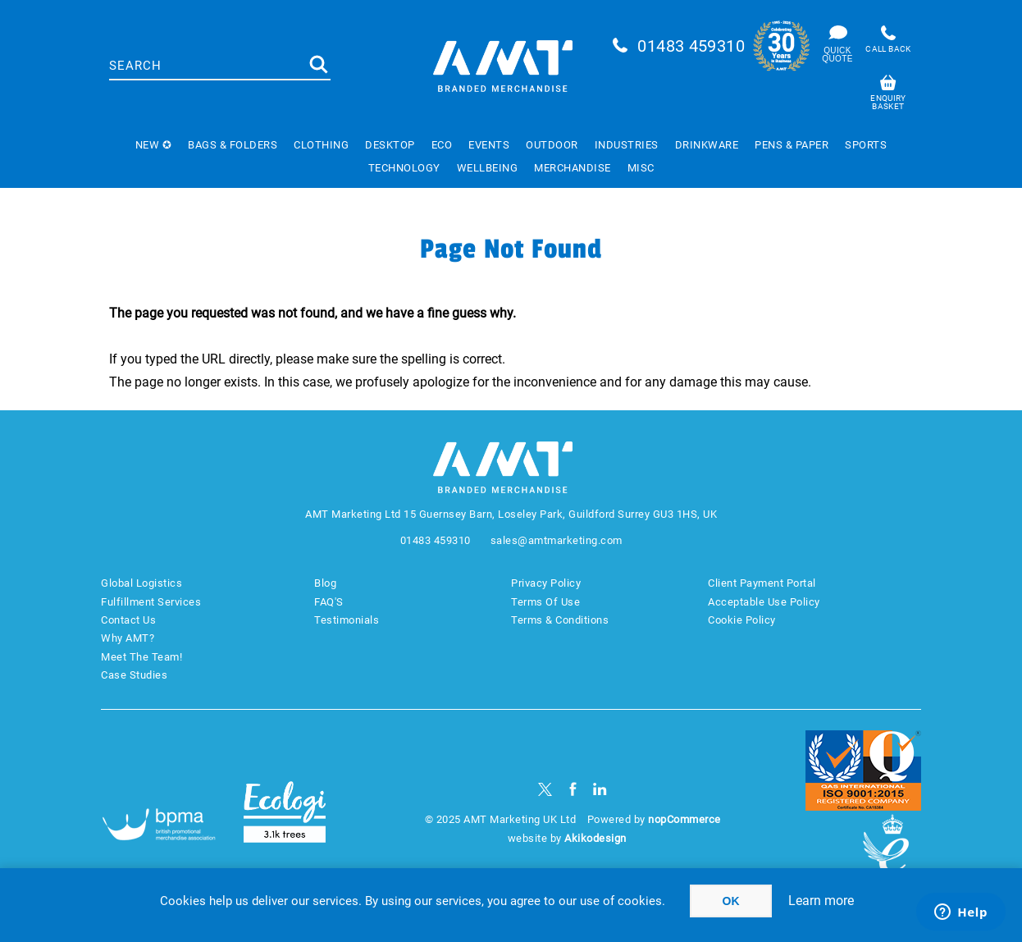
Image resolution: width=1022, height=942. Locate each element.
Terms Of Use (545, 602)
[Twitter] (545, 789)
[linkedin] (600, 789)
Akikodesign (595, 838)
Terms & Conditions (560, 620)
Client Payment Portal (762, 583)
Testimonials (346, 620)
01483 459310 (691, 46)
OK (731, 901)
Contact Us (128, 620)
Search (318, 64)
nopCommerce (684, 819)
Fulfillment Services (151, 602)
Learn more (821, 900)
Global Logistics (141, 583)
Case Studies (134, 675)
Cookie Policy (742, 620)
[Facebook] (573, 789)
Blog (325, 583)
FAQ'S (329, 602)
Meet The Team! (141, 657)
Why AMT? (127, 638)
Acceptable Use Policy (764, 602)
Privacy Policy (546, 583)
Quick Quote (837, 54)
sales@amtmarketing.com (556, 540)
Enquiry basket (888, 102)
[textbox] (207, 66)
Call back (887, 48)
